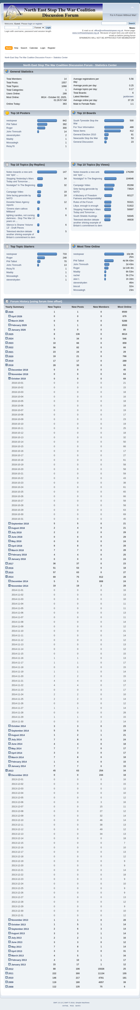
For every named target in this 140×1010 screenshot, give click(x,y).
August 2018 (18, 528)
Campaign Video (14, 192)
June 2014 (16, 744)
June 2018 (16, 537)
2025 (10, 334)
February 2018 (19, 554)
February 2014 (19, 762)
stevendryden (13, 135)
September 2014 (20, 731)
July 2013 (16, 938)
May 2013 (16, 947)
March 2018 (17, 550)
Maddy (9, 139)
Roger (9, 128)
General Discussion (83, 142)
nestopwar (11, 120)
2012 (10, 969)
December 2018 (19, 370)
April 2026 (16, 316)
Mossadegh (12, 142)
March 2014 (17, 757)
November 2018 (19, 374)
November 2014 (19, 586)
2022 (10, 347)
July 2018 (16, 532)
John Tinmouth (13, 131)
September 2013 (20, 929)
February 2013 (19, 960)
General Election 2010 (84, 134)
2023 (10, 343)
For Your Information (83, 127)
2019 (10, 361)
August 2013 (18, 933)
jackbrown (128, 96)
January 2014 (18, 766)
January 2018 (18, 559)
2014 (10, 577)
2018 (10, 365)
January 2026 (18, 330)
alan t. (76, 279)
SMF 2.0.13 (58, 1003)
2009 (10, 982)
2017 (10, 563)
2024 (10, 338)
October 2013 (18, 924)
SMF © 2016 (69, 1003)
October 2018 (18, 378)
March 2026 (17, 321)
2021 (10, 352)
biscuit (76, 286)
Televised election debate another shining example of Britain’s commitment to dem (20, 234)
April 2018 (16, 546)
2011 (10, 973)
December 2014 (19, 581)
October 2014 (18, 726)
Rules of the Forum (83, 202)
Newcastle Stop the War (85, 138)
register (38, 24)
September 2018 (20, 523)
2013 (10, 771)
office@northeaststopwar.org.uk (108, 30)
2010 (10, 978)
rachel (76, 275)
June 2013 (16, 942)
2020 (10, 356)
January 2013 (18, 964)
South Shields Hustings (85, 216)
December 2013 (19, 775)
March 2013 (17, 955)
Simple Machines (82, 1003)
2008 (10, 987)
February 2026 (19, 325)
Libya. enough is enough (85, 205)
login (30, 24)
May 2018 (16, 541)
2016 (10, 568)
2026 (10, 312)
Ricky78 (10, 146)
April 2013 (16, 951)
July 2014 (16, 739)
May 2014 (16, 748)
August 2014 (18, 735)
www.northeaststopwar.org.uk (85, 33)
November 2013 (19, 920)
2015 (10, 572)
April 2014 (16, 753)
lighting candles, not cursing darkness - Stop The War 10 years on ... (20, 218)
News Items (79, 131)
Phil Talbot (11, 124)
